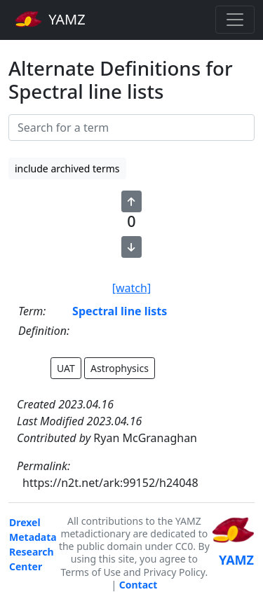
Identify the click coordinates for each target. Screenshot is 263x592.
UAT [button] (66, 368)
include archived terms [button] (67, 168)
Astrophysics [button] (119, 368)
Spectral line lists (119, 311)
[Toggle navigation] (235, 20)
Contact (138, 584)
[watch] (131, 288)
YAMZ (50, 19)
